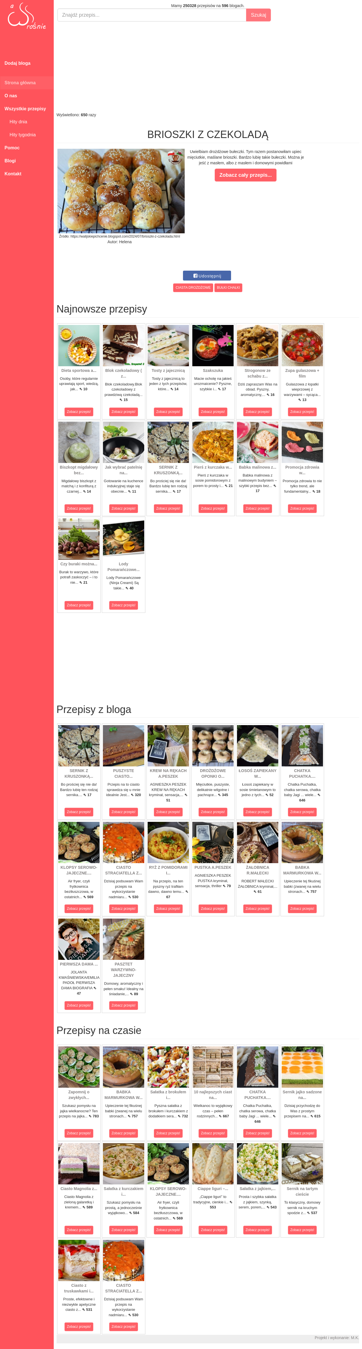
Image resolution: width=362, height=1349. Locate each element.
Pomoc (12, 147)
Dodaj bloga (18, 63)
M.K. (355, 1337)
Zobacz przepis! (79, 412)
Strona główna (20, 82)
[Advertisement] (208, 66)
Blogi (10, 160)
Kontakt (13, 173)
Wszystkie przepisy (25, 108)
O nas (11, 95)
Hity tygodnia (20, 134)
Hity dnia (16, 121)
